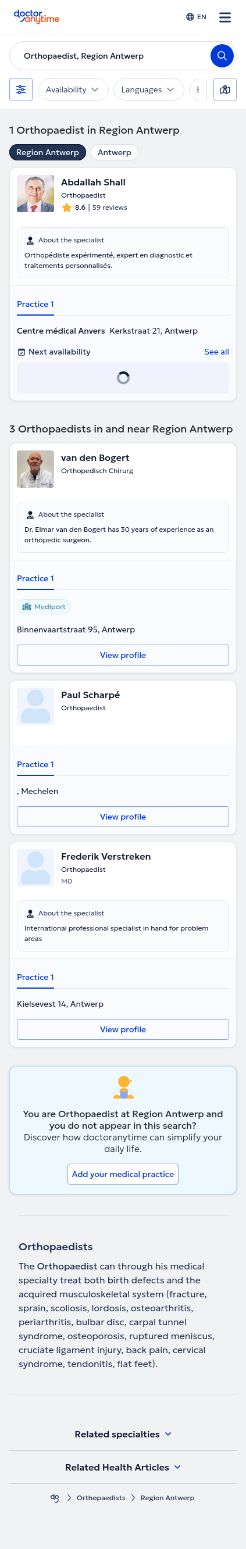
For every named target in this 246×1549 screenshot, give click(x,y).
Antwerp (114, 152)
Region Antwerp (47, 152)
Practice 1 (35, 304)
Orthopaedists (101, 1497)
